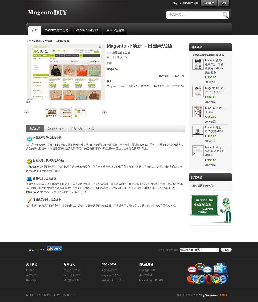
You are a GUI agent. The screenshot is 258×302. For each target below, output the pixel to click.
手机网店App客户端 (113, 280)
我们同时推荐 (55, 128)
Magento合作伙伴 (112, 275)
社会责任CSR (147, 270)
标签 (91, 128)
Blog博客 (31, 280)
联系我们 (31, 270)
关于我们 (31, 275)
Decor (29, 294)
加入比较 (179, 75)
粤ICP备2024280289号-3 (60, 294)
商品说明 (34, 128)
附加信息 (76, 128)
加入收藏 (163, 75)
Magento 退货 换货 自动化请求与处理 (214, 151)
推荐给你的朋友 (121, 52)
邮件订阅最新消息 (168, 249)
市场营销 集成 (72, 270)
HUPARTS (40, 294)
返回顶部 (182, 295)
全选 (221, 55)
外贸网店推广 (109, 270)
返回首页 (193, 295)
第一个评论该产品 (117, 57)
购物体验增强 (71, 280)
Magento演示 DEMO (151, 280)
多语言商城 (145, 275)
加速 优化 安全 (72, 275)
